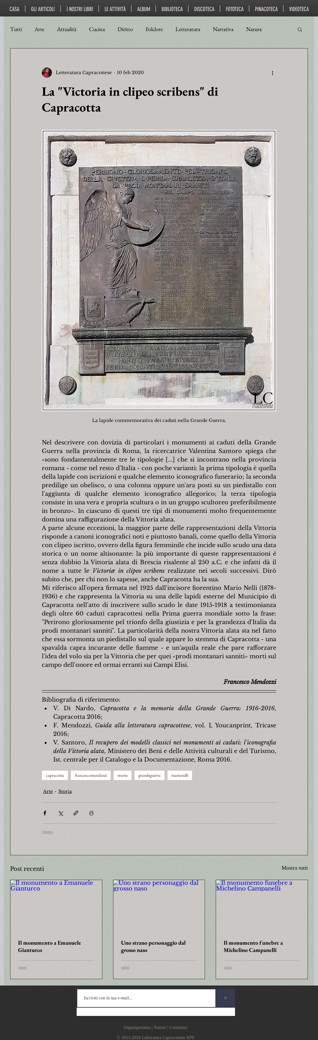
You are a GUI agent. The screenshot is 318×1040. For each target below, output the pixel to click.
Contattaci (178, 1027)
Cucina (97, 29)
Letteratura (187, 29)
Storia (65, 791)
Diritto (125, 29)
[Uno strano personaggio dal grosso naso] (159, 905)
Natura (254, 29)
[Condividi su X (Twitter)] (60, 813)
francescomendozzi (91, 775)
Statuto (160, 1027)
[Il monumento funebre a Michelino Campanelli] (262, 905)
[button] (300, 29)
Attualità (66, 29)
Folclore (154, 29)
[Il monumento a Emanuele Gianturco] (56, 905)
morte (123, 775)
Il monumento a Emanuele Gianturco (49, 946)
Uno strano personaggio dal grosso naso (153, 946)
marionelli (179, 775)
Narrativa (223, 29)
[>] (225, 998)
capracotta (55, 775)
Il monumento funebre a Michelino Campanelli (253, 946)
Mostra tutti (295, 868)
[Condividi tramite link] (76, 813)
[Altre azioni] (272, 72)
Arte (39, 29)
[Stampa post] (91, 813)
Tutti (16, 29)
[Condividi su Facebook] (45, 813)
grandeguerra (149, 775)
